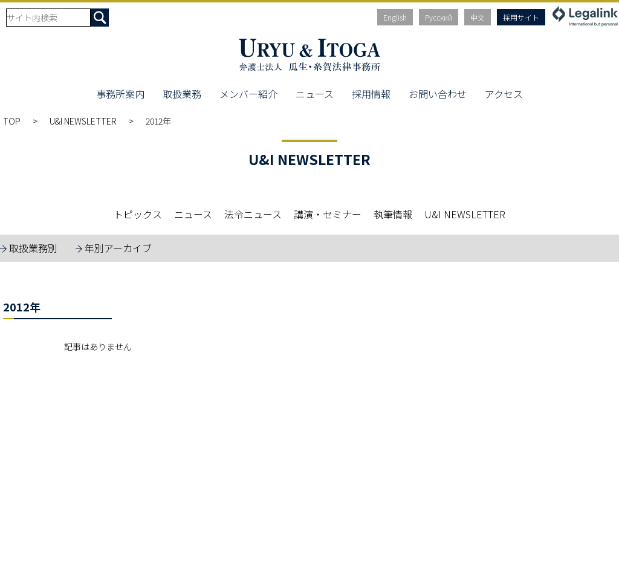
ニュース (315, 93)
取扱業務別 (33, 248)
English (395, 17)
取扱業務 (182, 93)
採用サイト (521, 17)
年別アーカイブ (118, 248)
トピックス (138, 214)
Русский (438, 17)
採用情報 (371, 93)
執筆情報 (393, 214)
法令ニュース (253, 214)
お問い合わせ (438, 93)
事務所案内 (120, 93)
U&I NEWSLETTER (83, 121)
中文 (477, 17)
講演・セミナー (327, 214)
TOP (12, 121)
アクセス (504, 93)
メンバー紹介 (248, 93)
